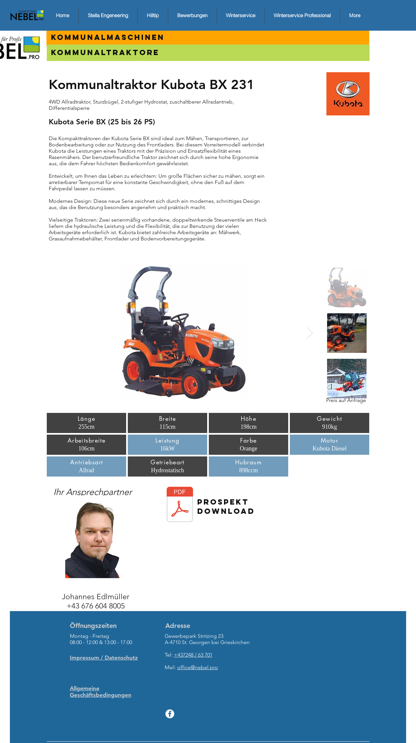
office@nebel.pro (197, 667)
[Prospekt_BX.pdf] (180, 505)
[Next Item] (310, 332)
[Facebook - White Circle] (169, 713)
